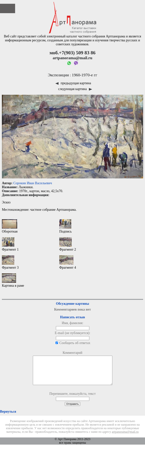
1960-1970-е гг (84, 75)
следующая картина (75, 89)
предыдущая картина (73, 83)
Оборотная (10, 226)
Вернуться (8, 417)
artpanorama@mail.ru (125, 437)
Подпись (65, 226)
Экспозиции (58, 75)
